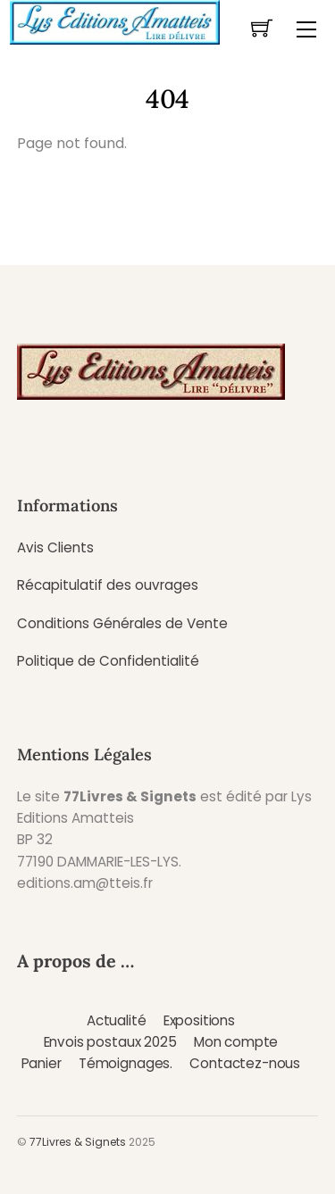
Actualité (117, 1020)
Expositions (199, 1020)
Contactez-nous (244, 1063)
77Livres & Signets (77, 1141)
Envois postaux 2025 (110, 1041)
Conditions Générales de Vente (122, 623)
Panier (41, 1063)
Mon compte (236, 1041)
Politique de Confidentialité (108, 660)
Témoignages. (125, 1063)
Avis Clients (55, 547)
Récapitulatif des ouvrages (107, 585)
